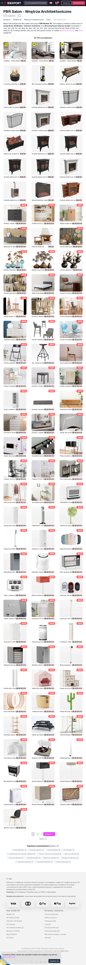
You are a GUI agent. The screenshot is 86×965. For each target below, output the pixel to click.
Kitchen (72, 30)
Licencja (48, 924)
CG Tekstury (10, 924)
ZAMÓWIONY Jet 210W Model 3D (43, 525)
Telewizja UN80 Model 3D (68, 804)
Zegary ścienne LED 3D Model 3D (15, 618)
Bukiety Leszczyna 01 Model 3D (42, 270)
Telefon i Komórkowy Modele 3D (49, 854)
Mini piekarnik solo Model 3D (13, 781)
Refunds (48, 938)
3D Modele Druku (12, 918)
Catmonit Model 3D (66, 735)
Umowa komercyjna (52, 928)
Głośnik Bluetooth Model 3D (69, 781)
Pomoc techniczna (51, 914)
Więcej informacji (9, 957)
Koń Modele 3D (68, 850)
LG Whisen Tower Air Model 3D (70, 642)
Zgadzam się (54, 961)
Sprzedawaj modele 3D (15, 928)
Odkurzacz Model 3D (11, 549)
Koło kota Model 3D (10, 711)
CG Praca (9, 938)
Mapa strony (65, 951)
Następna (49, 834)
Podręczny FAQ (50, 921)
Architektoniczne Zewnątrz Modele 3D (21, 854)
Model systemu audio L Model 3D (43, 595)
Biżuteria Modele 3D (15, 858)
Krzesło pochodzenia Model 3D (70, 293)
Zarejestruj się (78, 3)
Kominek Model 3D (38, 247)
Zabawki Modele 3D (33, 858)
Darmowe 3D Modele (14, 921)
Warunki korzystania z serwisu (55, 934)
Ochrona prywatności (52, 931)
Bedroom (65, 30)
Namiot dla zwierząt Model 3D (42, 688)
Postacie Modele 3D (36, 850)
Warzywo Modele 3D (71, 854)
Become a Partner (13, 931)
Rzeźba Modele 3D (19, 850)
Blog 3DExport (11, 934)
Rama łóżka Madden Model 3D (42, 293)
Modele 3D (10, 914)
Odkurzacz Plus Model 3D (68, 618)
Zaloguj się (66, 3)
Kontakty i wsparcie (54, 910)
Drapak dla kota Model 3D (68, 688)
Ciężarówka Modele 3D (44, 862)
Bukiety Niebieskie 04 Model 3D (14, 270)
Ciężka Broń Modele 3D (24, 862)
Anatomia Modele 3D (62, 862)
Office (80, 30)
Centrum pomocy (51, 918)
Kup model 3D (13, 910)
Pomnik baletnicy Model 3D (69, 270)
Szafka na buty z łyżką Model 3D (43, 223)
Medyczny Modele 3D (50, 858)
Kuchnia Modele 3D (53, 850)
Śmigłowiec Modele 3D (69, 858)
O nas (9, 878)
